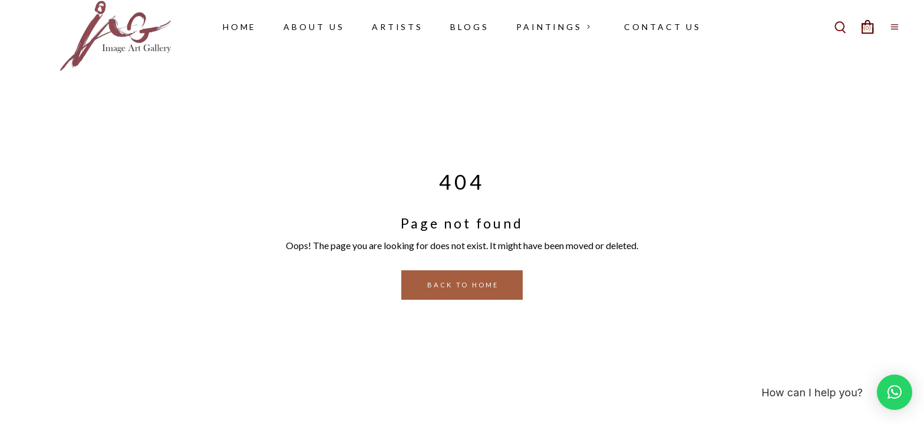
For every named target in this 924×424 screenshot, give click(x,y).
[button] (894, 392)
